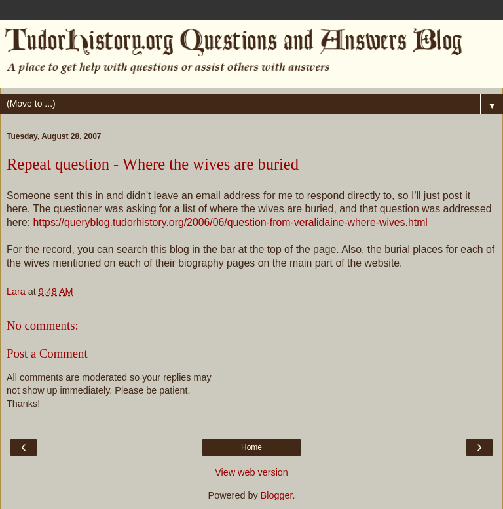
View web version (251, 472)
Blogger (277, 495)
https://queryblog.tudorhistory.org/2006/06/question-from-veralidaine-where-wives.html (230, 222)
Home (251, 447)
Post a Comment (47, 353)
